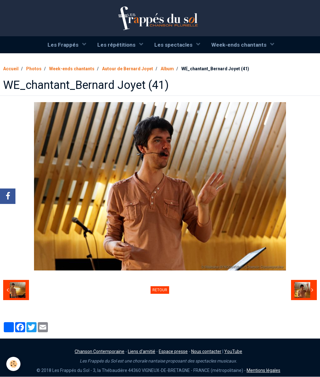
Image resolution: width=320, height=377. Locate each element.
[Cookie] (13, 364)
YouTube (233, 351)
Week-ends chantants (239, 45)
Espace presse (173, 351)
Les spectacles (174, 45)
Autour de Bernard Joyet (127, 69)
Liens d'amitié (141, 351)
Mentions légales (263, 370)
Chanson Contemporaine (99, 351)
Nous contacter (206, 351)
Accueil (11, 69)
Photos (34, 69)
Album (167, 69)
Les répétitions (117, 45)
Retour (159, 290)
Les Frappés (64, 45)
